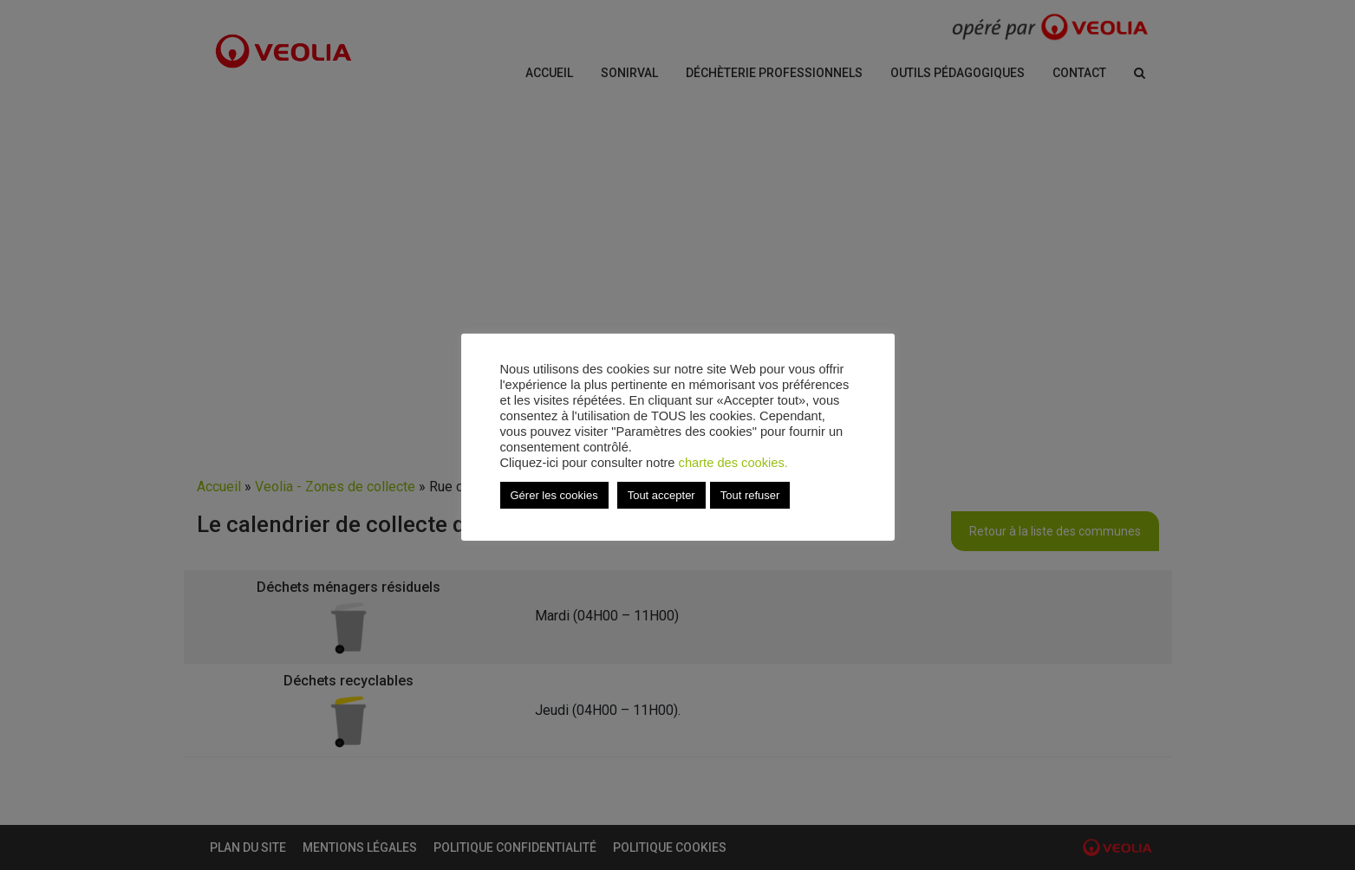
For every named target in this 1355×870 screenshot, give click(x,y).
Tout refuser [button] (750, 495)
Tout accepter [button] (661, 495)
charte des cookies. (733, 463)
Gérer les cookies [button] (554, 495)
